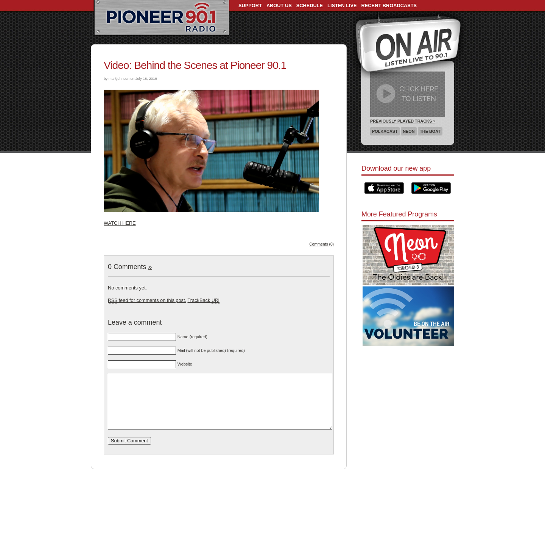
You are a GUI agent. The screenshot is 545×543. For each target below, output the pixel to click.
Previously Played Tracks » (402, 121)
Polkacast (385, 131)
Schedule (309, 5)
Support (250, 5)
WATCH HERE (120, 223)
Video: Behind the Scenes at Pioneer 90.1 (195, 65)
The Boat (430, 131)
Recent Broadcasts (389, 5)
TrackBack (203, 300)
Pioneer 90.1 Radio (161, 18)
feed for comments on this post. (147, 300)
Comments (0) (321, 244)
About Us (279, 5)
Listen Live (342, 5)
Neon (408, 131)
